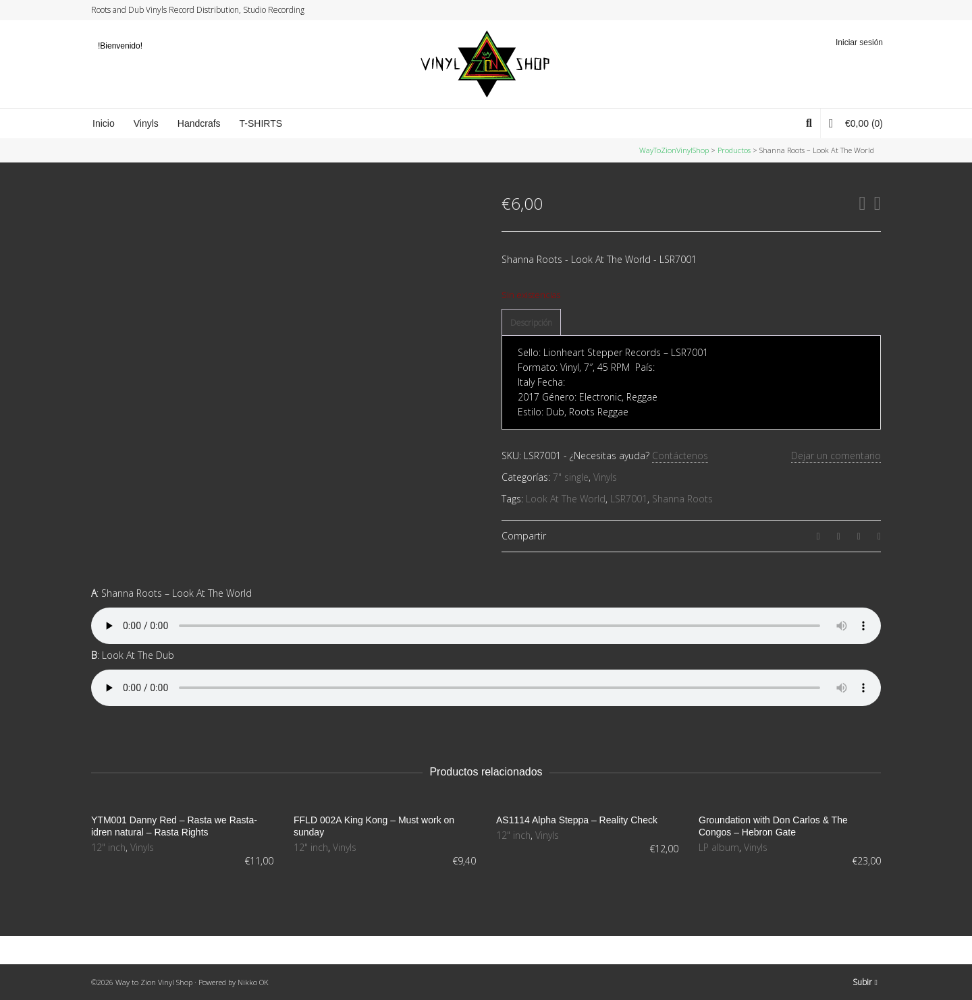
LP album (719, 847)
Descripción (531, 322)
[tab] (531, 323)
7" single (571, 477)
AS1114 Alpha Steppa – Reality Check (576, 820)
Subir (865, 982)
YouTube (867, 10)
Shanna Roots (682, 498)
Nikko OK (253, 982)
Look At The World (565, 498)
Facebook (841, 10)
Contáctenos (680, 455)
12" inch (108, 847)
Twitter (828, 10)
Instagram (854, 10)
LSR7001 (628, 498)
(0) (856, 123)
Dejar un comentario (836, 455)
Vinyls (605, 477)
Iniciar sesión (859, 42)
